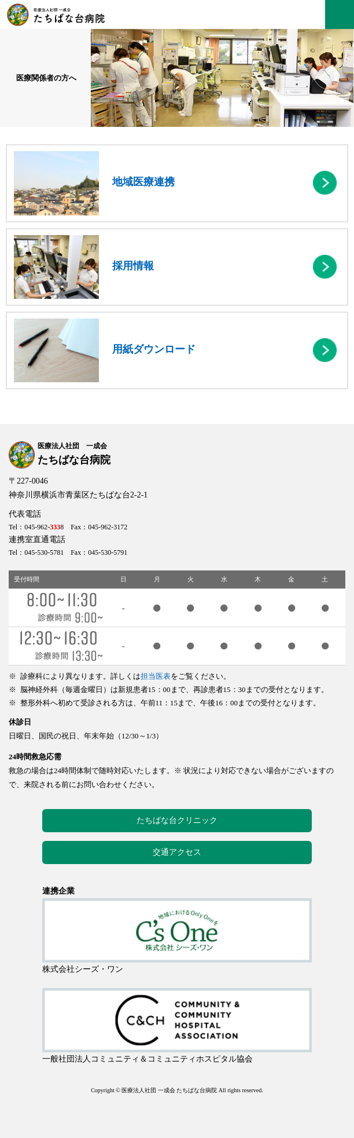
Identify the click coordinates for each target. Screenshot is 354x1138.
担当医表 (156, 676)
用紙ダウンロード (105, 350)
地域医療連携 (94, 183)
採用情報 (84, 267)
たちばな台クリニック (177, 820)
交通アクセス (177, 852)
